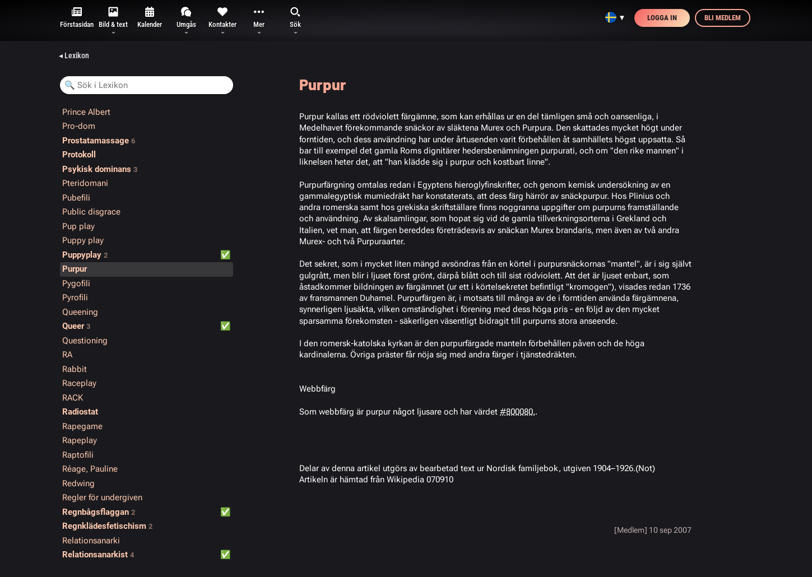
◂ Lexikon (74, 55)
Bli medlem (722, 17)
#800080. (517, 412)
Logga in (662, 17)
